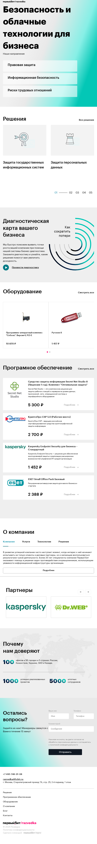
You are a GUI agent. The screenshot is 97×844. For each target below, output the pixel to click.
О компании (9, 806)
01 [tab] (56, 192)
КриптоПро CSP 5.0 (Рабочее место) (49, 417)
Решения (64, 541)
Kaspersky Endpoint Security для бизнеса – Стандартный (53, 448)
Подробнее (69, 405)
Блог (5, 811)
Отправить (65, 752)
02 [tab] (70, 192)
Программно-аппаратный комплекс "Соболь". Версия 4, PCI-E (24, 334)
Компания (9, 541)
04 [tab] (84, 192)
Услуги (26, 541)
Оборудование (10, 802)
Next (93, 352)
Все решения (86, 120)
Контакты (7, 815)
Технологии (44, 541)
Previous (3, 352)
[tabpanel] (25, 150)
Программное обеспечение (17, 797)
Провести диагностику (25, 267)
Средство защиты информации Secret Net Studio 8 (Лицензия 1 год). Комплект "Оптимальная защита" (58, 383)
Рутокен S (57, 333)
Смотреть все (86, 292)
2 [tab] (49, 352)
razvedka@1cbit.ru (13, 779)
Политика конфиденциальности (18, 830)
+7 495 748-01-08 (12, 774)
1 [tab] (47, 352)
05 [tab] (90, 192)
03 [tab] (77, 192)
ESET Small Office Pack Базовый (46, 479)
